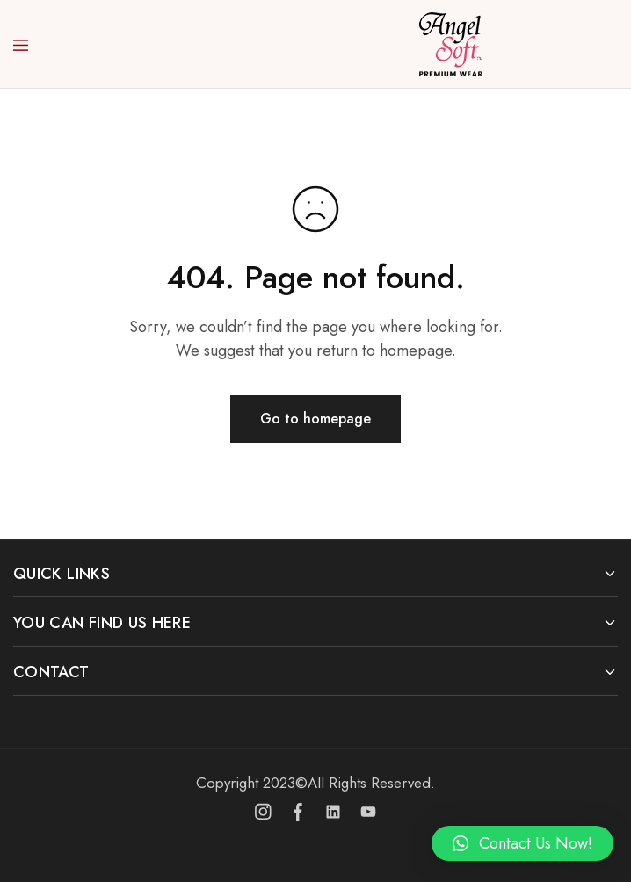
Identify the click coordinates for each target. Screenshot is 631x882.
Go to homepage (315, 418)
